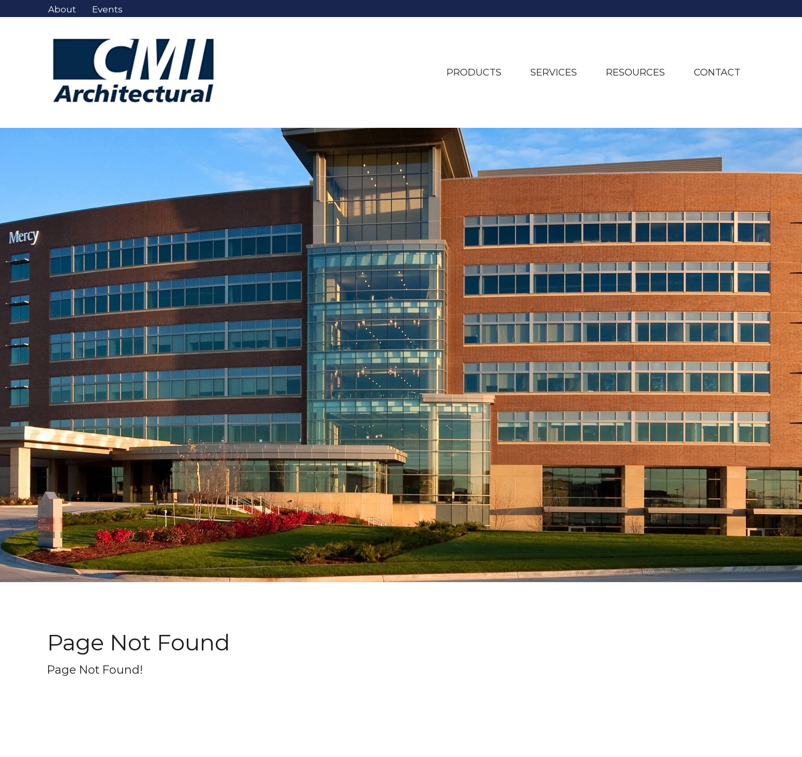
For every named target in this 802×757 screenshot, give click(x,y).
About (62, 9)
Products (474, 72)
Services (553, 72)
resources (635, 72)
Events (107, 9)
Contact (717, 72)
